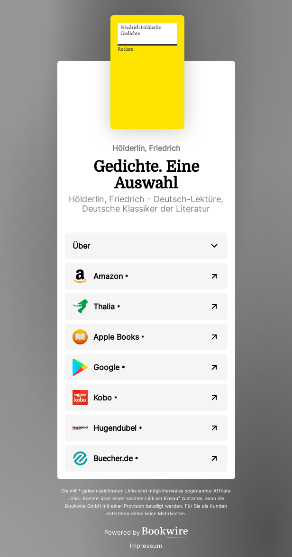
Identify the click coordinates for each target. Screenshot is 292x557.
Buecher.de (115, 458)
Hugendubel (117, 428)
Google (109, 367)
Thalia (106, 306)
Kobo (105, 397)
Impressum (146, 545)
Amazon (110, 276)
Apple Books (118, 337)
